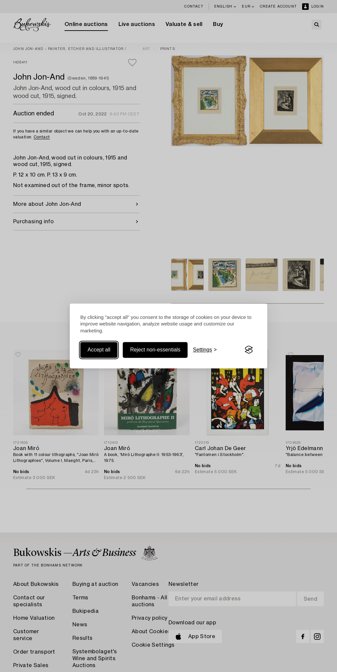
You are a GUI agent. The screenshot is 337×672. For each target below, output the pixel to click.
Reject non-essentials (155, 349)
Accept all (99, 349)
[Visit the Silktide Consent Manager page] (249, 350)
